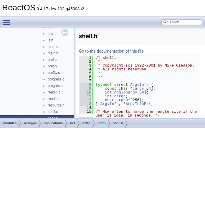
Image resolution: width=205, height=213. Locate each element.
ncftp (86, 123)
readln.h (54, 99)
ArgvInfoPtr (138, 103)
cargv (138, 88)
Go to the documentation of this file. (112, 51)
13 (85, 103)
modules (9, 123)
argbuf (123, 100)
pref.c (52, 60)
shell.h (118, 123)
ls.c (50, 34)
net (72, 123)
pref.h (52, 66)
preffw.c (54, 73)
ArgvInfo (139, 84)
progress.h (56, 86)
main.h (53, 53)
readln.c (54, 92)
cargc (119, 96)
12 (85, 100)
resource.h (56, 105)
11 (85, 96)
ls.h (50, 40)
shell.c (53, 112)
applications (53, 123)
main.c (53, 47)
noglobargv (125, 92)
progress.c (56, 79)
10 (85, 92)
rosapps (30, 123)
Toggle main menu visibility (8, 20)
